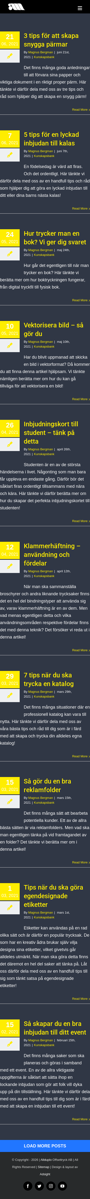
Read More (80, 109)
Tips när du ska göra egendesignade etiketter (53, 896)
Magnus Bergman (40, 52)
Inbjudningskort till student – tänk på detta (51, 432)
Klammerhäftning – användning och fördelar (52, 554)
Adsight (45, 1174)
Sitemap (43, 1167)
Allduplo (46, 1160)
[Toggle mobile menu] (80, 8)
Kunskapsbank (44, 57)
